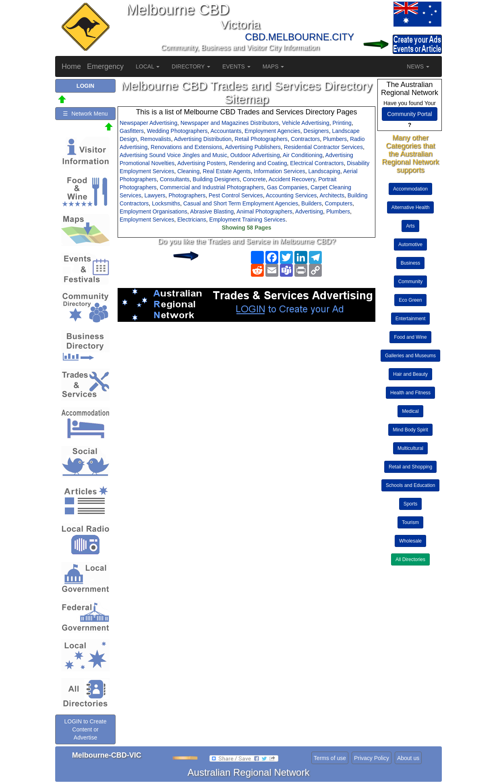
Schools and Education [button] (410, 485)
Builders (311, 203)
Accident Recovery (292, 179)
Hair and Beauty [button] (410, 374)
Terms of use (330, 758)
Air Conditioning (303, 155)
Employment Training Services (247, 219)
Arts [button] (410, 226)
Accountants (225, 131)
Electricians (191, 219)
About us (408, 758)
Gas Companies (287, 187)
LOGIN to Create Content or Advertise (85, 729)
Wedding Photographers (177, 131)
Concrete (254, 179)
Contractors (305, 139)
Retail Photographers (261, 139)
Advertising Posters (201, 163)
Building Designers (216, 179)
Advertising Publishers (253, 147)
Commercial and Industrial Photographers (212, 187)
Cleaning (188, 171)
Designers (316, 131)
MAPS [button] (273, 66)
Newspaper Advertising (148, 123)
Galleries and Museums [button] (410, 355)
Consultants (175, 179)
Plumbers (335, 139)
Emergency (105, 66)
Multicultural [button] (410, 448)
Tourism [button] (410, 522)
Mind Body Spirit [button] (410, 430)
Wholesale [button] (410, 541)
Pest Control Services (236, 195)
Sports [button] (411, 504)
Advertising (309, 211)
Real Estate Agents (227, 171)
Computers (338, 203)
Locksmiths (166, 203)
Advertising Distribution (203, 139)
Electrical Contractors (317, 163)
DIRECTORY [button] (191, 66)
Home (71, 66)
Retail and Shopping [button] (410, 467)
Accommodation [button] (410, 189)
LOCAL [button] (147, 66)
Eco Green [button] (410, 300)
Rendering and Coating (258, 163)
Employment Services (147, 219)
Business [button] (410, 263)
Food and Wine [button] (410, 337)
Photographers (186, 195)
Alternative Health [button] (410, 207)
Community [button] (410, 281)
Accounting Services (291, 195)
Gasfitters (132, 131)
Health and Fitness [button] (410, 393)
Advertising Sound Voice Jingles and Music (173, 155)
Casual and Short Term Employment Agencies (240, 203)
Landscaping (324, 171)
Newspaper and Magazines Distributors (229, 123)
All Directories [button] (410, 559)
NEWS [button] (418, 66)
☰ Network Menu (85, 113)
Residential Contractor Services (323, 147)
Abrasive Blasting (212, 211)
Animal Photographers (264, 211)
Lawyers (154, 195)
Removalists (155, 139)
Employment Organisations (153, 211)
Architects (332, 195)
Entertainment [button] (411, 318)
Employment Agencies (272, 131)
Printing (341, 123)
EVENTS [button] (236, 66)
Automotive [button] (410, 244)
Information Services (279, 171)
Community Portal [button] (409, 114)
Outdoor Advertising (255, 155)
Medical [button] (410, 411)
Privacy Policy (371, 758)
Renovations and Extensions (186, 147)
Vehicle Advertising (305, 123)
